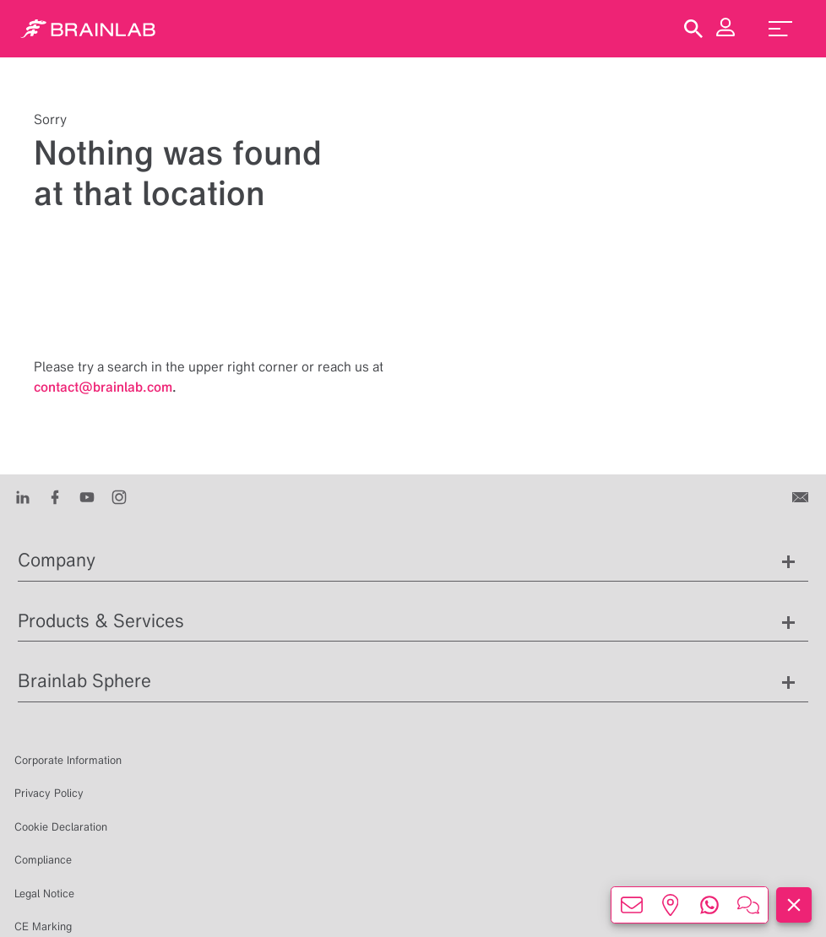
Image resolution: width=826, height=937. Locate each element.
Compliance (43, 860)
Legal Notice (44, 893)
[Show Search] (693, 29)
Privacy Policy (49, 793)
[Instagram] (119, 496)
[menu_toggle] (780, 28)
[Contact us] (802, 496)
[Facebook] (54, 496)
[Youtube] (87, 496)
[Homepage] (87, 28)
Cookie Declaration (60, 827)
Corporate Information (68, 760)
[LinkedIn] (22, 496)
